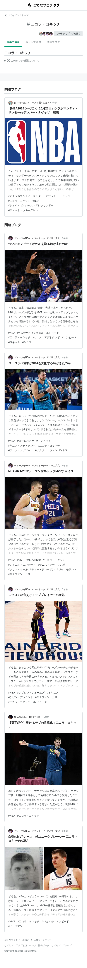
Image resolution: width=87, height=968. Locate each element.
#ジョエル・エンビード (45, 332)
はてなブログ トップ (16, 15)
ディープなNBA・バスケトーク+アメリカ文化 (37, 238)
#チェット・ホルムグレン (23, 210)
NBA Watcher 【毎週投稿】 (27, 717)
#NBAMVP (23, 332)
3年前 (65, 238)
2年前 (55, 102)
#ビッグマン (15, 926)
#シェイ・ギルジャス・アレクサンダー (31, 205)
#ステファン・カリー (20, 574)
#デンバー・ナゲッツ (57, 196)
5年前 (65, 589)
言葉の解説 (13, 42)
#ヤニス (26, 342)
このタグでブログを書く (68, 33)
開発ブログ (43, 945)
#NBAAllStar (33, 559)
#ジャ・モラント (66, 569)
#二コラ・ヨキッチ (19, 200)
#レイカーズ (40, 702)
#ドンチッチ (43, 440)
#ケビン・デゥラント (20, 697)
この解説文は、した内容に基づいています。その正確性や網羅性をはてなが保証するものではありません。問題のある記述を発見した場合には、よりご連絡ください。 (21, 61)
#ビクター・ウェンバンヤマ (51, 450)
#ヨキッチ (14, 342)
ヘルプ (32, 945)
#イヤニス (53, 692)
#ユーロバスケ (25, 440)
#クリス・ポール (18, 569)
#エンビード (69, 337)
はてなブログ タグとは (15, 945)
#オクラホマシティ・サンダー (25, 196)
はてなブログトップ (61, 945)
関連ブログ (53, 42)
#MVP (20, 559)
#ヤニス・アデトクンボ (46, 337)
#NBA (36, 200)
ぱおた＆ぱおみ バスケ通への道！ (32, 102)
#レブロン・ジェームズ (31, 692)
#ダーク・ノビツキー (20, 450)
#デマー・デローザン (42, 569)
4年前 (65, 357)
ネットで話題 (33, 42)
